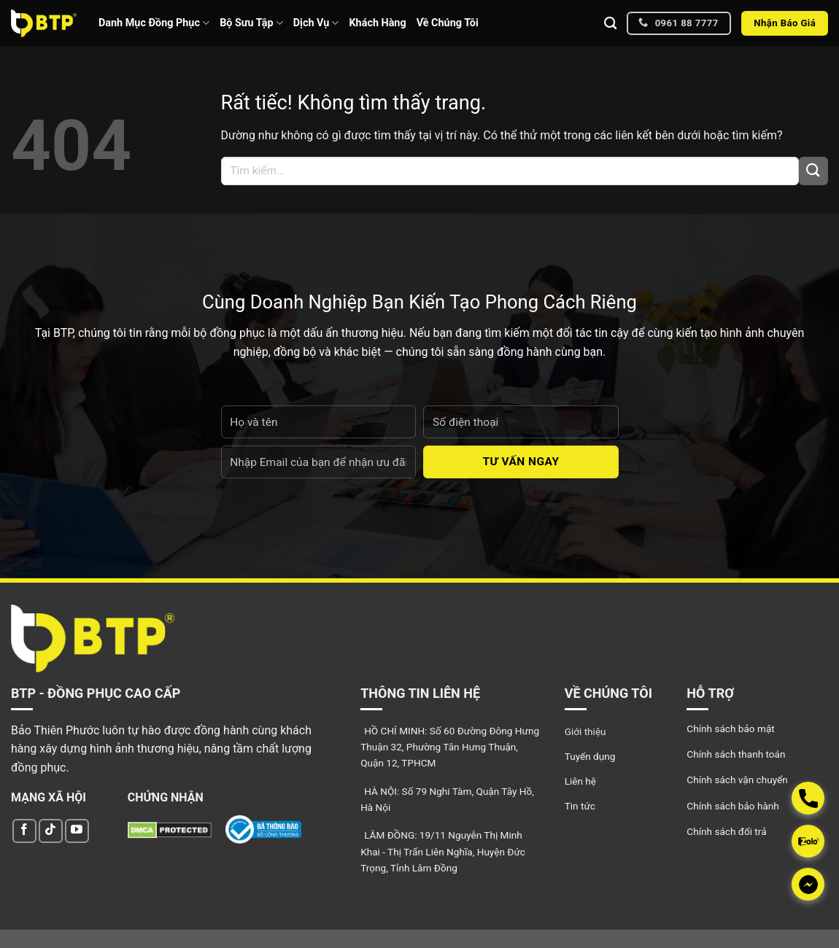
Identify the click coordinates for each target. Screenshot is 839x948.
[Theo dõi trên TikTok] (51, 831)
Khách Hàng (377, 23)
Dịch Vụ (316, 23)
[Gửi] (813, 171)
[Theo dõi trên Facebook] (24, 831)
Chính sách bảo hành (732, 806)
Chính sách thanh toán (736, 754)
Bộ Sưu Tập (251, 23)
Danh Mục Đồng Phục (153, 23)
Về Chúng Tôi (448, 23)
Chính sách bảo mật (730, 728)
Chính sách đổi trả (726, 831)
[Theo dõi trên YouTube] (77, 831)
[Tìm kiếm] (610, 24)
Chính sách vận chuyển (737, 779)
